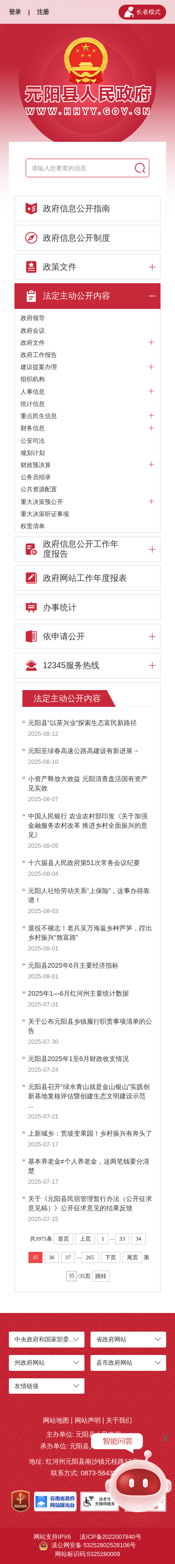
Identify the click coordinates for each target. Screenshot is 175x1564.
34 (138, 1239)
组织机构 (33, 379)
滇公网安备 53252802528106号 (87, 1545)
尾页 (132, 1257)
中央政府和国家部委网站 (47, 1339)
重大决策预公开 (88, 502)
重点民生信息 (88, 416)
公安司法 (33, 440)
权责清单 (33, 526)
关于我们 (119, 1420)
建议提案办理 (88, 367)
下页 (110, 1257)
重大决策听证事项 (45, 513)
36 (52, 1257)
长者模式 (142, 12)
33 (122, 1239)
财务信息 (88, 428)
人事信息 (88, 392)
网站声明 (88, 1420)
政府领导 (33, 317)
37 (68, 1257)
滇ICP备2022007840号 (110, 1536)
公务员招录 (36, 477)
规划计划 (33, 452)
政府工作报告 (39, 354)
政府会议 (33, 330)
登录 (15, 11)
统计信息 (33, 403)
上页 (85, 1239)
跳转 (100, 1276)
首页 (63, 1239)
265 (90, 1257)
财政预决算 (88, 465)
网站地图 (56, 1420)
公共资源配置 (39, 489)
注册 (43, 11)
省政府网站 (111, 1339)
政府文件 (88, 343)
